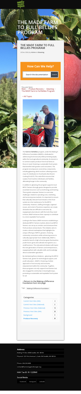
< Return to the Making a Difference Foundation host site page (38, 282)
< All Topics (27, 96)
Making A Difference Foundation (38, 288)
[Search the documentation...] (37, 74)
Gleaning (41, 52)
